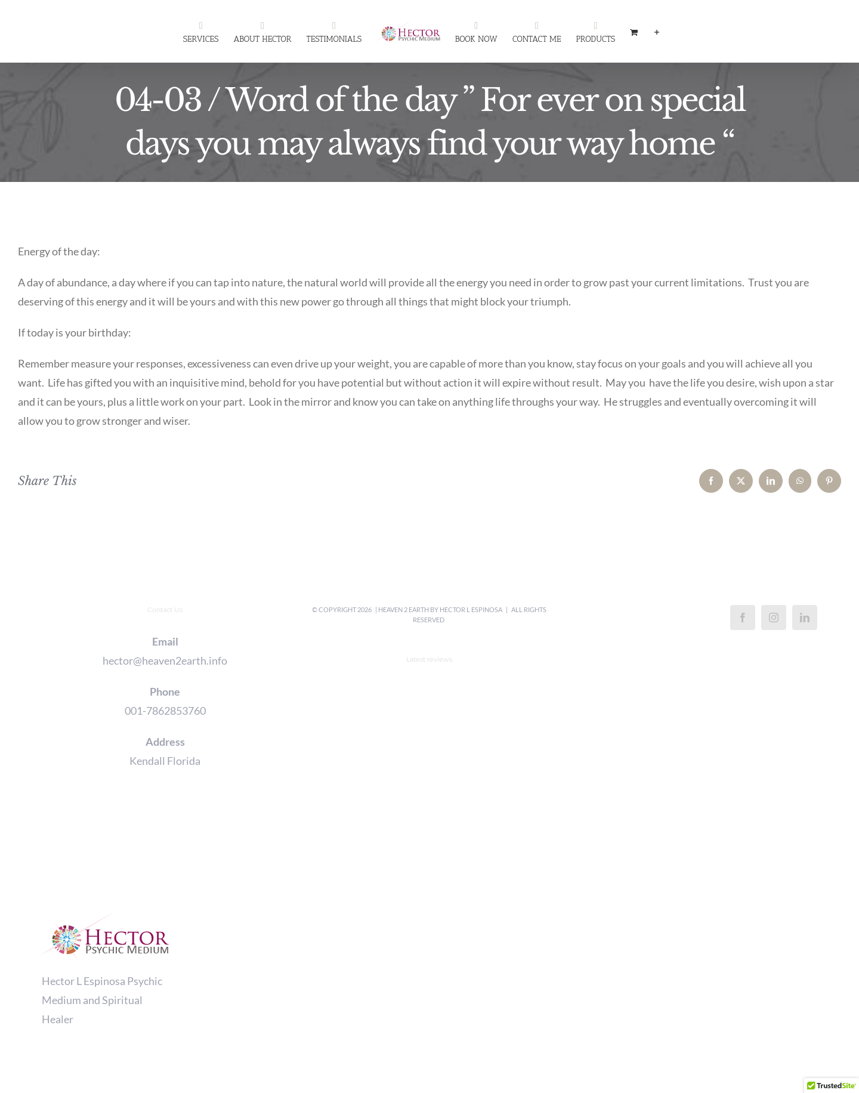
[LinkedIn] (804, 617)
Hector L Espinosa (471, 609)
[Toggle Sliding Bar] (657, 32)
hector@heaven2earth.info (165, 660)
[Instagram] (773, 617)
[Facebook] (742, 617)
